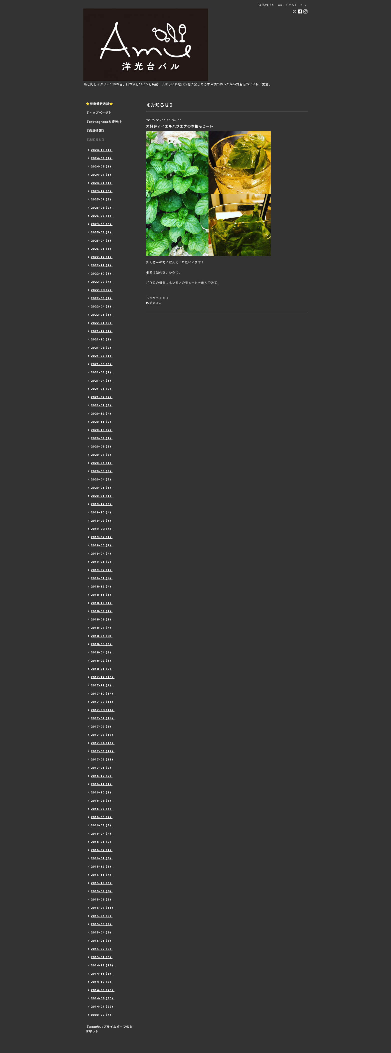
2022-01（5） (101, 323)
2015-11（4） (101, 875)
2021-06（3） (101, 364)
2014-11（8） (101, 974)
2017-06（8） (101, 727)
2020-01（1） (101, 496)
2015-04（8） (101, 932)
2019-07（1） (101, 537)
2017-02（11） (102, 759)
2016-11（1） (101, 784)
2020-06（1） (101, 463)
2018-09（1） (101, 611)
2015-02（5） (101, 949)
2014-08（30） (102, 998)
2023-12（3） (101, 191)
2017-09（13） (102, 702)
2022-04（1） (101, 306)
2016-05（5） (101, 825)
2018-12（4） (101, 587)
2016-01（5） (101, 858)
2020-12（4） (101, 414)
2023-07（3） (101, 216)
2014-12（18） (102, 965)
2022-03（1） (101, 315)
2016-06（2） (101, 817)
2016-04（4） (101, 834)
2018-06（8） (101, 636)
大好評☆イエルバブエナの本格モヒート (179, 126)
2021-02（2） (101, 397)
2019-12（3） (101, 504)
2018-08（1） (101, 619)
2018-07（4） (101, 628)
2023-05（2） (101, 232)
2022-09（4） (101, 282)
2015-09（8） (101, 891)
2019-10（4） (101, 512)
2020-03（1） (101, 488)
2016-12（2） (101, 776)
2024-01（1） (101, 183)
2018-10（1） (101, 603)
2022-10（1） (101, 274)
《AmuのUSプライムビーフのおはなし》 (109, 1029)
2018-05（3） (101, 644)
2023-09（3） (101, 199)
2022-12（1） (101, 257)
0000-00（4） (101, 1015)
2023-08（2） (101, 208)
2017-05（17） (102, 735)
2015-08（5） (101, 900)
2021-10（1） (101, 339)
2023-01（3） (101, 249)
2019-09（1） (101, 521)
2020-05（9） (101, 471)
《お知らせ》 (95, 140)
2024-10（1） (101, 150)
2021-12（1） (101, 331)
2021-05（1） (101, 372)
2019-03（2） (101, 562)
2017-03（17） (102, 751)
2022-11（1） (101, 265)
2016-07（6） (101, 809)
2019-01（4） (101, 578)
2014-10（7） (101, 982)
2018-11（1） (101, 595)
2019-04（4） (101, 554)
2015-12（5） (101, 867)
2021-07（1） (101, 356)
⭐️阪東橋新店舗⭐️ (99, 104)
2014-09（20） (102, 990)
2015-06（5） (101, 916)
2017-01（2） (101, 768)
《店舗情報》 (95, 131)
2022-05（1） (101, 298)
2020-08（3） (101, 447)
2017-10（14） (102, 694)
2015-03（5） (101, 941)
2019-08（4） (101, 529)
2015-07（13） (102, 908)
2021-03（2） (101, 389)
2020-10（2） (101, 430)
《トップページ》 (99, 113)
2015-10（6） (101, 883)
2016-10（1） (101, 792)
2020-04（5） (101, 479)
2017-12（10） (102, 677)
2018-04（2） (101, 652)
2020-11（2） (101, 422)
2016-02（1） (101, 850)
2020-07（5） (101, 455)
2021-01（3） (101, 405)
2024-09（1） (101, 158)
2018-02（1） (101, 661)
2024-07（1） (101, 175)
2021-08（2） (101, 348)
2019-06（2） (101, 545)
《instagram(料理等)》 (104, 122)
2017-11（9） (101, 685)
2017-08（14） (102, 710)
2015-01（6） (101, 957)
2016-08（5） (101, 801)
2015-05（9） (101, 924)
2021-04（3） (101, 381)
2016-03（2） (101, 842)
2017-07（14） (102, 718)
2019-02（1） (101, 570)
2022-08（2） (101, 290)
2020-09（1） (101, 438)
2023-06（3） (101, 224)
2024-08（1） (101, 166)
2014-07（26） (102, 1007)
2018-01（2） (101, 669)
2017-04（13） (102, 743)
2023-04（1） (101, 241)
